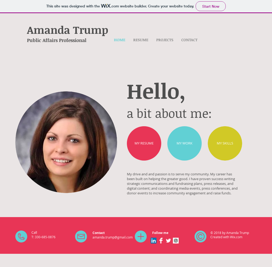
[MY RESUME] (144, 143)
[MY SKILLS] (225, 143)
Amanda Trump (67, 29)
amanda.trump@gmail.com (113, 237)
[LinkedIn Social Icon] (153, 240)
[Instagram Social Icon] (176, 240)
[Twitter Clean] (168, 240)
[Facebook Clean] (161, 240)
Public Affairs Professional (56, 40)
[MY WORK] (184, 143)
